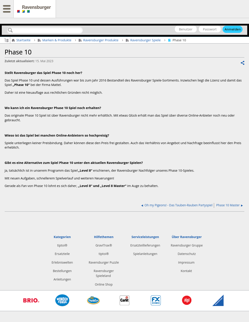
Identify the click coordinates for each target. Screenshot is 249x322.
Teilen (242, 63)
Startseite (21, 40)
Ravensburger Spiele (144, 40)
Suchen (10, 30)
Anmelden (233, 29)
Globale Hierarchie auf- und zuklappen (6, 40)
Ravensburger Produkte (99, 40)
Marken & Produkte (55, 40)
